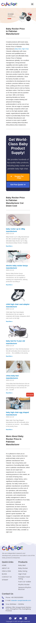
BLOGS (4, 574)
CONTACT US (7, 577)
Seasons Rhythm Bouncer (24, 588)
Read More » (9, 246)
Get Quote (30, 394)
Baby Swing (22, 571)
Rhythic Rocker (24, 584)
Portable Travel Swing (24, 578)
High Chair (25, 49)
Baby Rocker (23, 568)
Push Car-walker (24, 582)
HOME (4, 565)
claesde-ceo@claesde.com (21, 600)
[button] (32, 4)
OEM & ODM (6, 571)
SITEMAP (5, 580)
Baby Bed (18, 49)
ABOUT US (5, 568)
